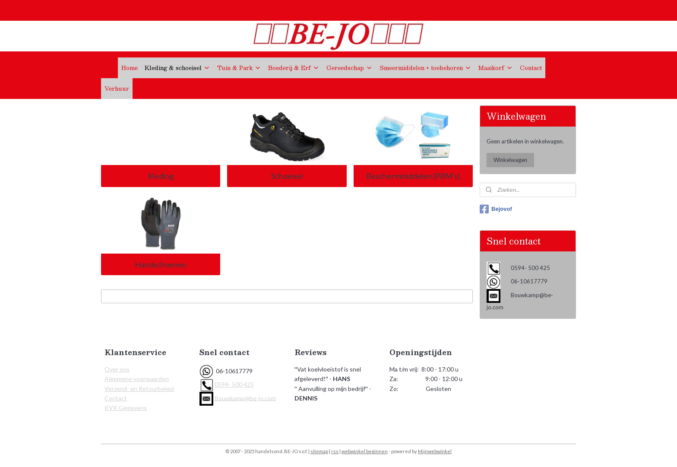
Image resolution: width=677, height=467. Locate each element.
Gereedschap (349, 68)
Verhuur (116, 88)
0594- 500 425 (234, 384)
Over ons (117, 369)
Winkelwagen (510, 159)
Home (129, 68)
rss (334, 451)
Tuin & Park (239, 68)
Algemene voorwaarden (136, 378)
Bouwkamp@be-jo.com (245, 397)
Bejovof (496, 209)
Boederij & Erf (294, 68)
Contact (531, 68)
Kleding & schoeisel (177, 68)
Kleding (161, 176)
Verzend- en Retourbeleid (139, 388)
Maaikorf (495, 68)
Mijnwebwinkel (435, 451)
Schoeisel (287, 176)
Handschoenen (161, 264)
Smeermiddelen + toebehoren (425, 68)
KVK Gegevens (125, 407)
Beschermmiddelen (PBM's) (413, 176)
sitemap (319, 451)
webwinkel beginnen (365, 451)
